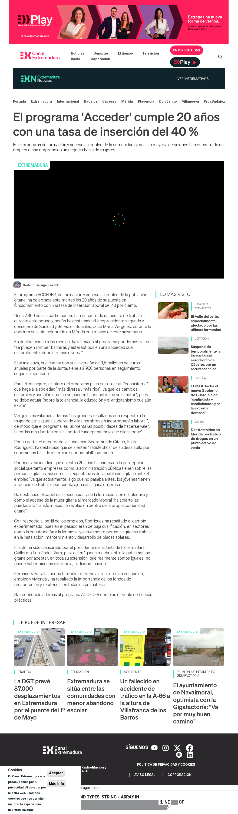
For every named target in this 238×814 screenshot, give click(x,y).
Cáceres (109, 101)
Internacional (68, 101)
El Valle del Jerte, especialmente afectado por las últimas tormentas (206, 323)
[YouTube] (155, 747)
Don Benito (168, 101)
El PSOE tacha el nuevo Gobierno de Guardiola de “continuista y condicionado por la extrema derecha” (205, 399)
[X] (178, 747)
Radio (75, 59)
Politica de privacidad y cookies (166, 764)
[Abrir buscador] (220, 56)
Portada (19, 101)
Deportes (101, 53)
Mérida (127, 101)
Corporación (99, 59)
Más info (56, 784)
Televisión (150, 53)
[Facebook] (189, 747)
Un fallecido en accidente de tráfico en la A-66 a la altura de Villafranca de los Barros (145, 699)
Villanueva (190, 101)
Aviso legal (144, 775)
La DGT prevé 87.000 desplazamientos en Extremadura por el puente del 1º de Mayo (39, 699)
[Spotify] (179, 754)
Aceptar (56, 773)
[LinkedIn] (190, 754)
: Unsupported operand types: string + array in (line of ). (95, 802)
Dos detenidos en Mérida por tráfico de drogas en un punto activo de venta (206, 439)
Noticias (77, 53)
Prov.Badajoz (214, 101)
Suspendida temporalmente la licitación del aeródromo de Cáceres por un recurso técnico (206, 358)
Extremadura (41, 101)
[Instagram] (166, 747)
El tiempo (125, 53)
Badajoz (90, 101)
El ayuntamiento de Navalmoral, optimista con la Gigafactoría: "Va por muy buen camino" (195, 703)
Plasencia (146, 101)
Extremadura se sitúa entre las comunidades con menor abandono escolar (91, 695)
